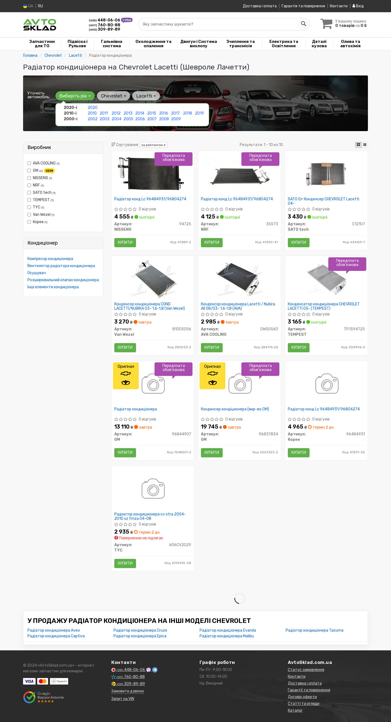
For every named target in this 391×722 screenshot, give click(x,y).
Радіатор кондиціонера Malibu (227, 636)
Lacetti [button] (146, 96)
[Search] (303, 24)
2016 (163, 113)
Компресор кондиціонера (50, 258)
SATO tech (41, 192)
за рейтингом (153, 145)
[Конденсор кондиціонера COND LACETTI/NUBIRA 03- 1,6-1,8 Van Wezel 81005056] (152, 279)
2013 (128, 113)
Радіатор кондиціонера (135, 409)
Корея (37, 222)
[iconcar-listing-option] (364, 145)
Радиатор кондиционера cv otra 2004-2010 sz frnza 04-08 (150, 516)
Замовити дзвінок (127, 691)
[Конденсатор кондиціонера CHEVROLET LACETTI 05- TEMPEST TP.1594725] (326, 279)
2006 (140, 119)
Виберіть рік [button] (75, 96)
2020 (92, 107)
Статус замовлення (306, 669)
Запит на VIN (122, 698)
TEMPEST (40, 200)
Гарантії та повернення (309, 690)
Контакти (339, 6)
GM (41, 170)
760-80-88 (104, 25)
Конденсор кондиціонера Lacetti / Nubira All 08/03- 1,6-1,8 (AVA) (238, 306)
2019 (199, 113)
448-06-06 (105, 20)
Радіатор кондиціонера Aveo (53, 630)
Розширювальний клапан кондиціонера (63, 280)
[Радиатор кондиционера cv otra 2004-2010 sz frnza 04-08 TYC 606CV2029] (153, 489)
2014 (139, 113)
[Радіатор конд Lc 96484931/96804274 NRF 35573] (239, 174)
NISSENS (39, 178)
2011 (104, 113)
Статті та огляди (303, 703)
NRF (35, 185)
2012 (116, 113)
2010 (92, 113)
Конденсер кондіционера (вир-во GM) (235, 409)
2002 (92, 119)
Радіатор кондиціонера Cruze (140, 630)
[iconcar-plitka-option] (358, 145)
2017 (175, 113)
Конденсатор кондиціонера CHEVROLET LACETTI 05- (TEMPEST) (324, 306)
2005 (128, 119)
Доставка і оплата (260, 6)
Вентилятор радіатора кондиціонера (61, 266)
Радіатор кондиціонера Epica (139, 636)
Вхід (358, 6)
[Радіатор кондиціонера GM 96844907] (153, 384)
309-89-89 (104, 29)
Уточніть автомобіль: (38, 95)
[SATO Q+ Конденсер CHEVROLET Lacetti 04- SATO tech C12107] (326, 174)
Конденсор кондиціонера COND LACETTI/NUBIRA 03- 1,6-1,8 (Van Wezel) (149, 306)
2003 (104, 119)
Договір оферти (302, 697)
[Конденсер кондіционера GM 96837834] (239, 384)
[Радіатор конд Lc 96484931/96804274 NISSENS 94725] (153, 174)
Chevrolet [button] (113, 96)
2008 (164, 119)
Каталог (295, 710)
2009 (176, 119)
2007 (152, 119)
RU (40, 6)
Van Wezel (41, 214)
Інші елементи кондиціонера (53, 287)
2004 (116, 119)
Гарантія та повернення (303, 6)
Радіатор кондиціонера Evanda (228, 630)
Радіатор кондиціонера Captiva (56, 636)
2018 (187, 113)
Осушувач (36, 273)
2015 (151, 113)
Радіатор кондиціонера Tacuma (314, 630)
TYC (35, 207)
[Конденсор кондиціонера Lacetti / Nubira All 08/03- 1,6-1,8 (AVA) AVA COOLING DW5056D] (239, 279)
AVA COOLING (43, 163)
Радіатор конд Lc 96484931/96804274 (150, 199)
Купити (125, 242)
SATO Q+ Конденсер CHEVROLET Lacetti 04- (323, 201)
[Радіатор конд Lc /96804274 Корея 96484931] (326, 384)
